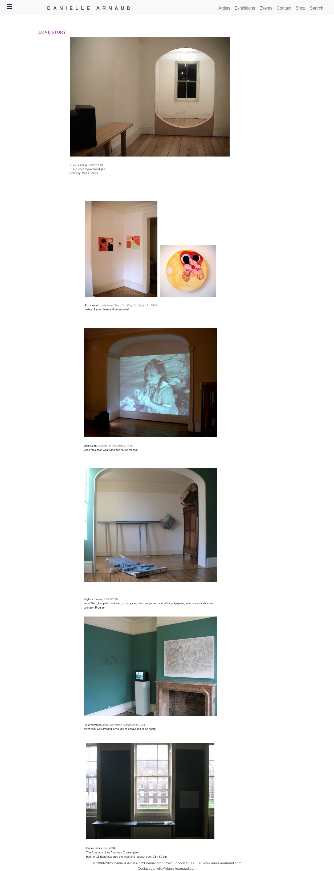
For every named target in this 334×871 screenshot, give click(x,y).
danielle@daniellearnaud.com (173, 868)
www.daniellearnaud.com (222, 863)
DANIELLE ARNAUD (90, 8)
